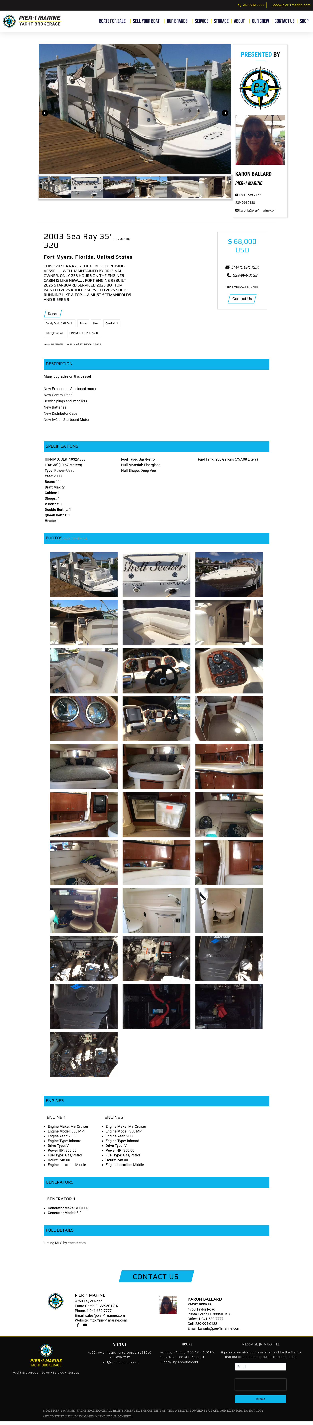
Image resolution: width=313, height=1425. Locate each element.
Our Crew (260, 21)
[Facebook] (78, 1329)
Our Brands (178, 21)
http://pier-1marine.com (108, 1324)
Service (201, 21)
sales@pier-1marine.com (105, 1319)
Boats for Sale (113, 21)
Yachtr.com (77, 1246)
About (240, 21)
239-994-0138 (245, 206)
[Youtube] (85, 1329)
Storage (221, 21)
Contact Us (284, 21)
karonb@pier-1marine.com (255, 214)
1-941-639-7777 (248, 199)
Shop (305, 21)
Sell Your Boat (147, 21)
